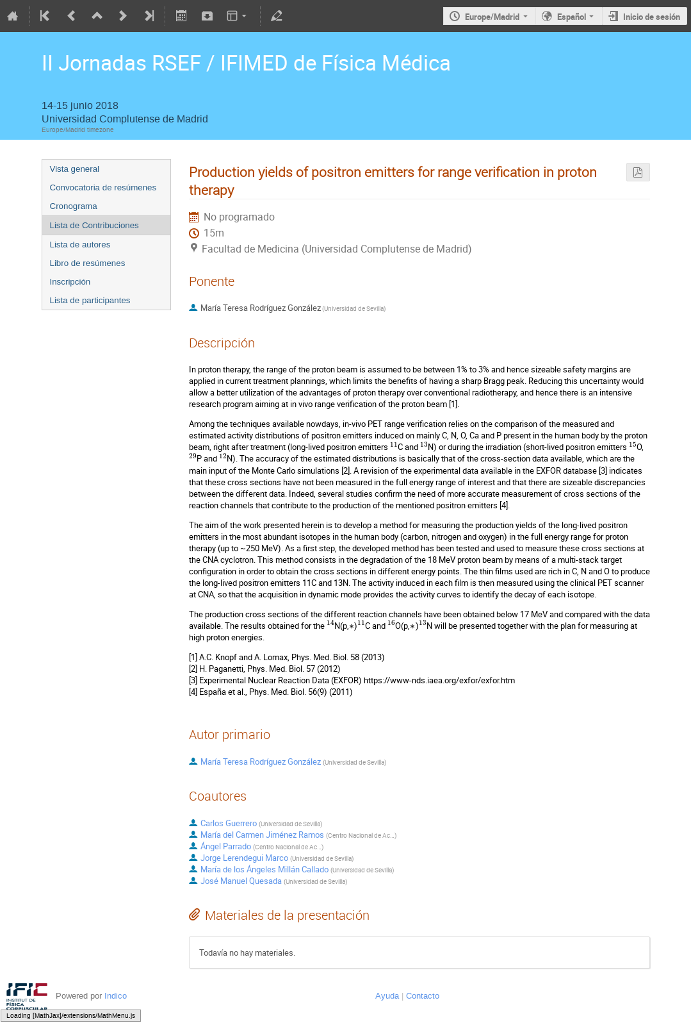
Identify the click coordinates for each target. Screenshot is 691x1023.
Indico (115, 995)
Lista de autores (80, 244)
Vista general (75, 169)
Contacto (422, 995)
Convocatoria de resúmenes (103, 187)
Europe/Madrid (492, 16)
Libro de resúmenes (88, 263)
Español (571, 16)
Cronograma (73, 206)
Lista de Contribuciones (94, 225)
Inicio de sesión (651, 16)
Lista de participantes (90, 300)
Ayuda (387, 995)
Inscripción (70, 282)
